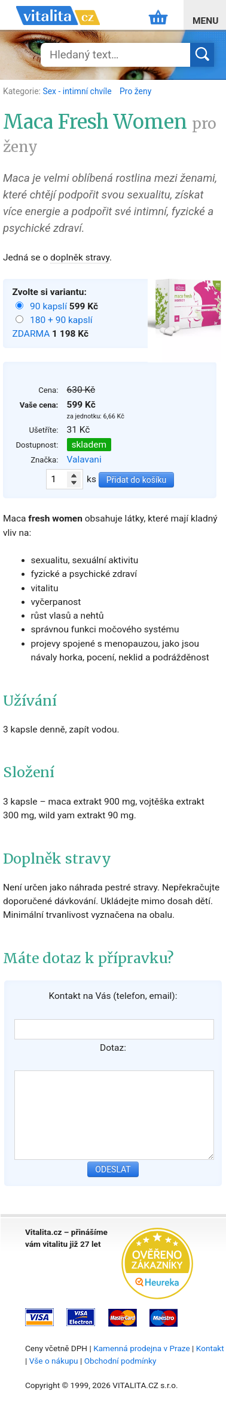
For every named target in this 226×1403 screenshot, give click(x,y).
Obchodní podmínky (120, 1360)
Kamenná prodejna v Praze (141, 1348)
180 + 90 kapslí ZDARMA (53, 327)
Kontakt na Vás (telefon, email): (112, 996)
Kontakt (210, 1348)
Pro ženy (135, 91)
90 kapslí (49, 306)
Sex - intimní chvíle (78, 91)
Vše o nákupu (53, 1360)
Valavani (84, 459)
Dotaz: (113, 1047)
